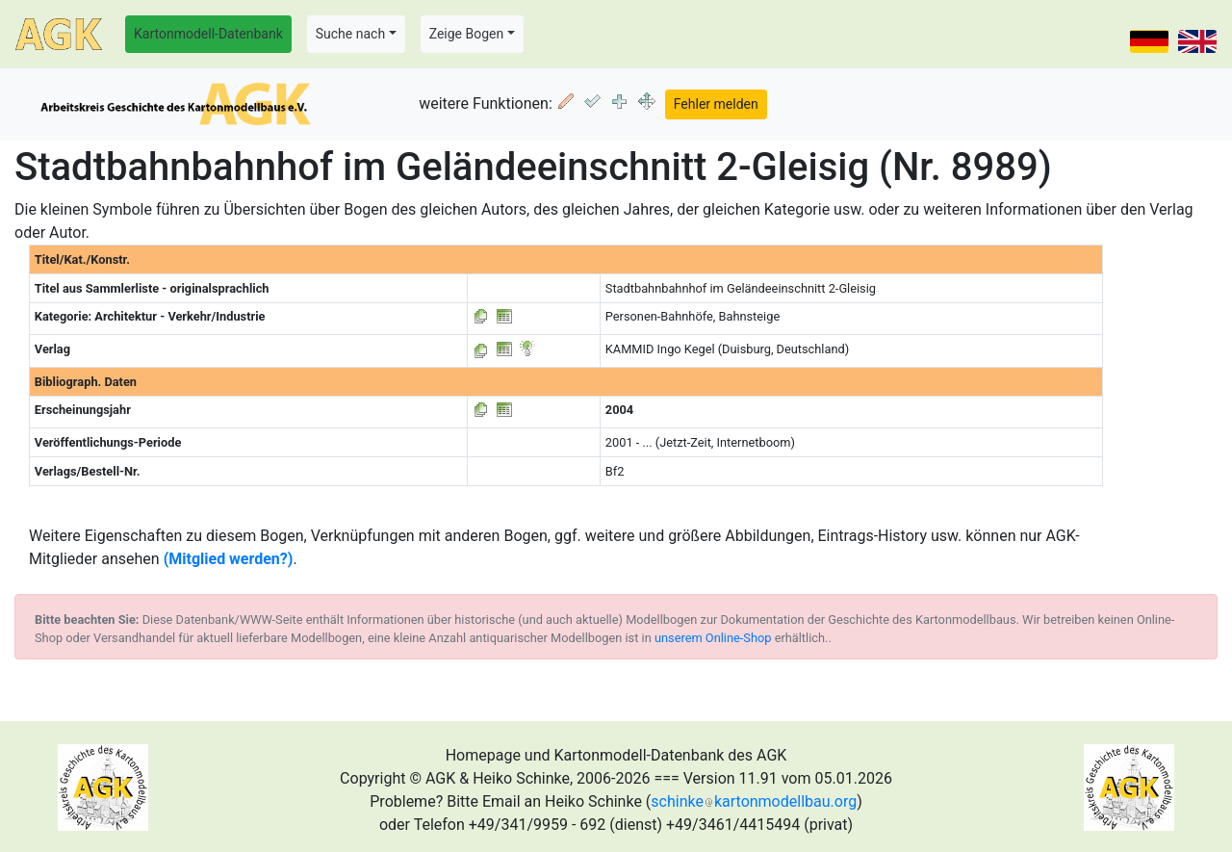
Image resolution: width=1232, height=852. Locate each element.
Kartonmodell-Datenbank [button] (208, 33)
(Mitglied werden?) (229, 559)
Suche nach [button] (350, 33)
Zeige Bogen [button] (466, 33)
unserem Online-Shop (713, 638)
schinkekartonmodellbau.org (754, 801)
